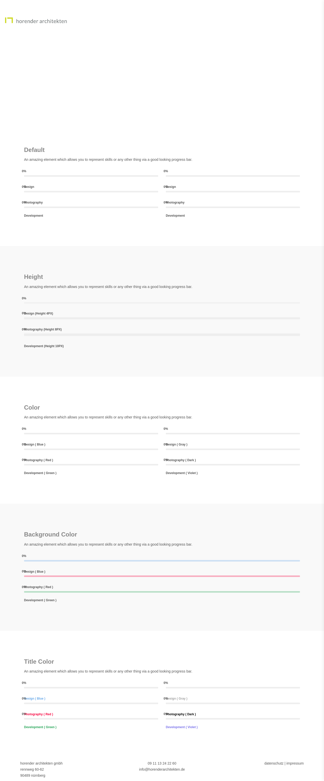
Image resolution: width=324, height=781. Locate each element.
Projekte (288, 20)
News (261, 20)
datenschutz (274, 763)
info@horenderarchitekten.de (162, 769)
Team (237, 20)
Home (212, 20)
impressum (294, 763)
